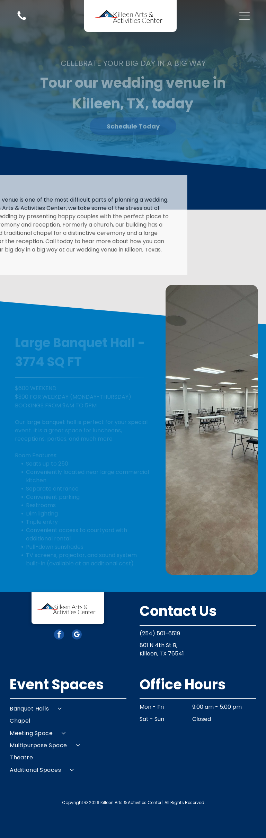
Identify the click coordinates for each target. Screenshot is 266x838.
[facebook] (59, 635)
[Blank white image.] (21, 20)
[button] (244, 16)
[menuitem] (68, 709)
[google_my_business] (77, 635)
